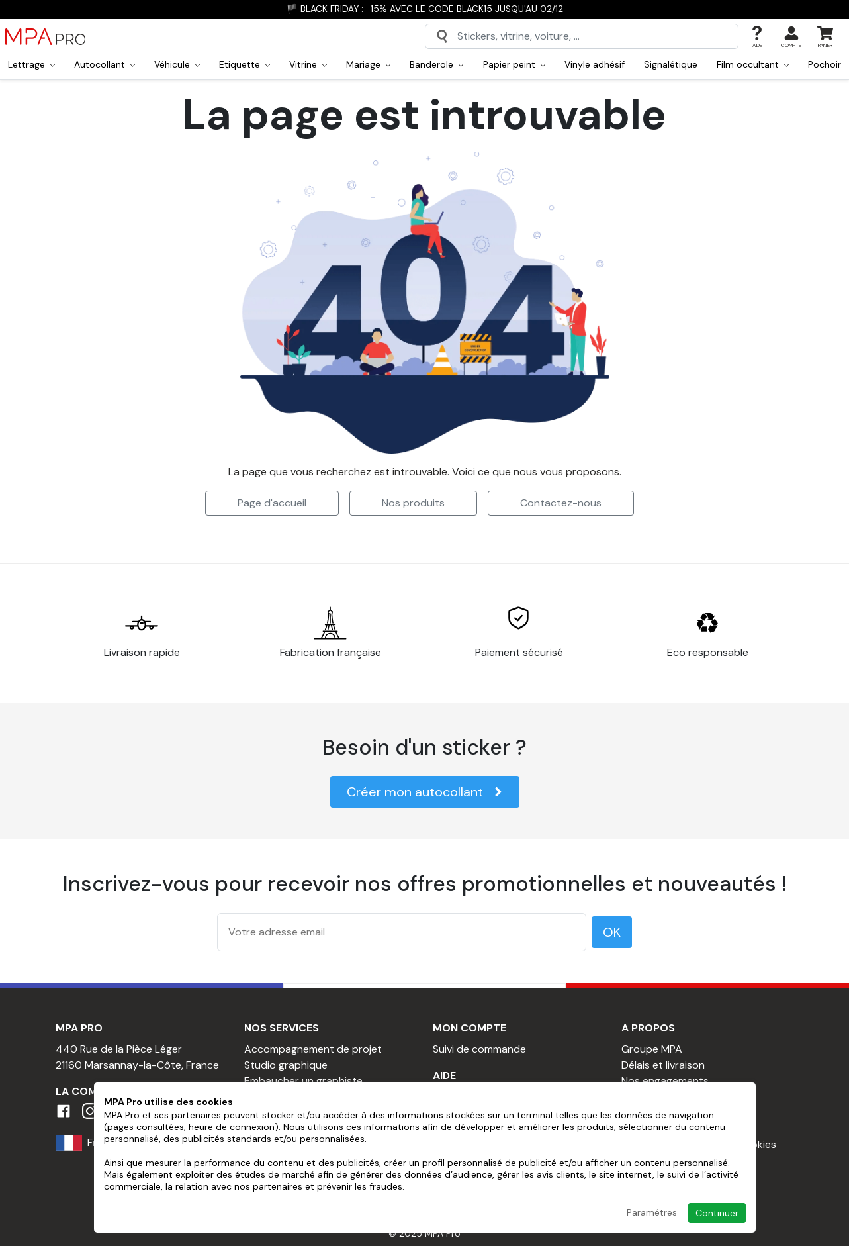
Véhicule (177, 64)
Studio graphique (286, 1065)
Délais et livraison (663, 1065)
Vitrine (308, 64)
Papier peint (514, 64)
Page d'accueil (272, 503)
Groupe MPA (651, 1049)
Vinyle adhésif (594, 64)
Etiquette (244, 64)
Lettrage (31, 64)
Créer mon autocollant (425, 791)
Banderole (436, 64)
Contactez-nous (561, 503)
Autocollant (104, 64)
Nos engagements (665, 1081)
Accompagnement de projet (313, 1049)
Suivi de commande (479, 1049)
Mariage (368, 64)
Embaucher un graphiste (303, 1081)
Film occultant (753, 64)
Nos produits (413, 503)
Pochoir (824, 64)
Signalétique (670, 64)
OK (612, 932)
